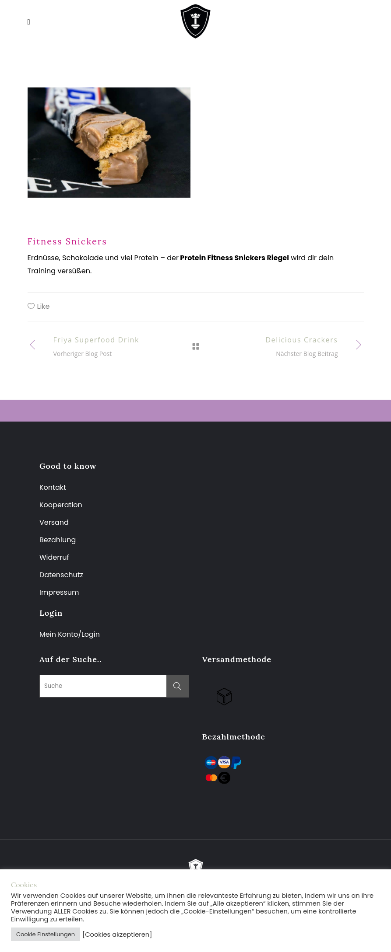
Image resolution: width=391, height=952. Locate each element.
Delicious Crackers (301, 340)
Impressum (59, 592)
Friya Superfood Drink (96, 340)
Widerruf (54, 557)
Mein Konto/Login (70, 634)
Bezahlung (57, 540)
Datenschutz (61, 575)
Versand (54, 522)
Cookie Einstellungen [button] (45, 934)
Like (43, 306)
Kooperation (60, 505)
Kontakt (52, 487)
